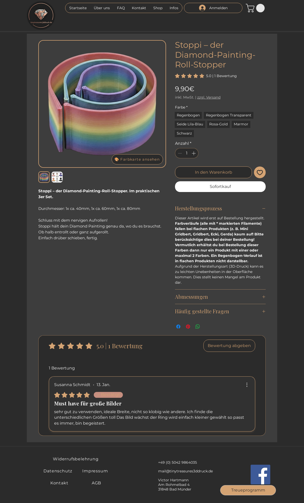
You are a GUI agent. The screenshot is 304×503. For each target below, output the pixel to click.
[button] (174, 8)
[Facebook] (260, 474)
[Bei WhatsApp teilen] (198, 327)
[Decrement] (179, 153)
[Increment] (194, 153)
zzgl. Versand (208, 97)
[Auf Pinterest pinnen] (188, 327)
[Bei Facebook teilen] (178, 327)
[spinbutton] (187, 153)
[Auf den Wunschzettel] (260, 172)
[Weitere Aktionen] (247, 385)
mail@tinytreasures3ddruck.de (185, 471)
